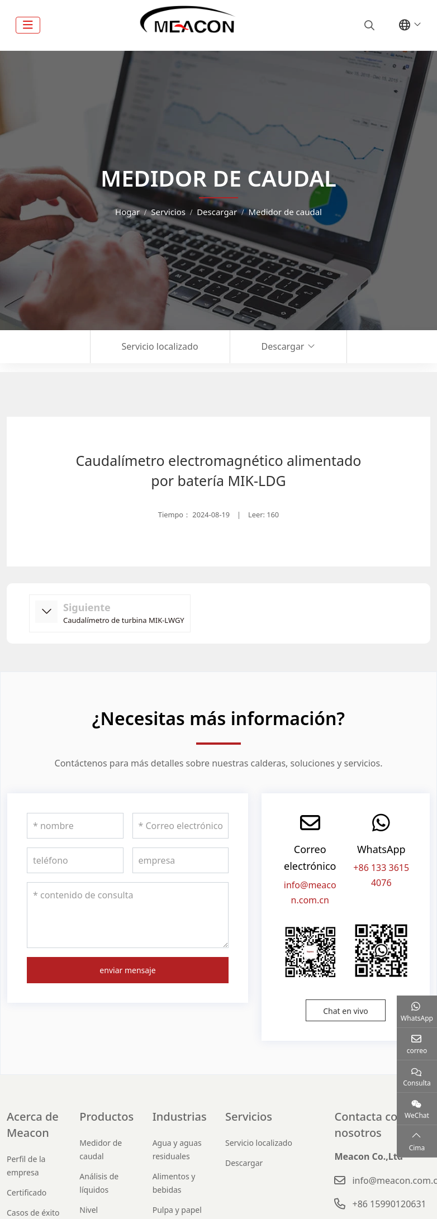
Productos (106, 1116)
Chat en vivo (345, 1011)
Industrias (180, 1116)
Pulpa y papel (177, 1209)
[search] (368, 25)
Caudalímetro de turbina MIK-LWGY (123, 620)
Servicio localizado (160, 346)
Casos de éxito (33, 1212)
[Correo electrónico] (180, 826)
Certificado (26, 1192)
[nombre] (75, 826)
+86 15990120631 (389, 1204)
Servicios (248, 1116)
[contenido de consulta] (128, 915)
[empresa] (180, 860)
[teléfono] (75, 860)
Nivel (88, 1209)
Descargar (283, 346)
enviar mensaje (127, 970)
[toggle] (28, 25)
